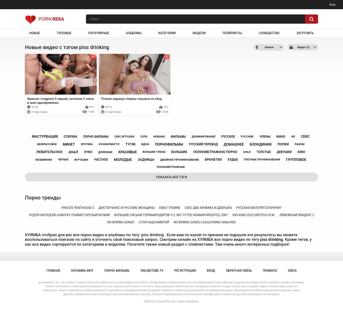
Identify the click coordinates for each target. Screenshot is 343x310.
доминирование (203, 136)
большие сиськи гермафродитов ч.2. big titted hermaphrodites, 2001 (171, 215)
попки (283, 144)
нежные (159, 136)
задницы (146, 160)
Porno (44, 19)
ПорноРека (164, 301)
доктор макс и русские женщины (126, 208)
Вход (332, 4)
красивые (127, 152)
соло (143, 136)
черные (63, 159)
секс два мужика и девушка (208, 208)
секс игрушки (124, 136)
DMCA (292, 270)
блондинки (261, 144)
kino (301, 152)
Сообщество (269, 33)
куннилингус (109, 144)
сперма (70, 137)
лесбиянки (43, 159)
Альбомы (134, 33)
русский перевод (203, 144)
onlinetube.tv (151, 270)
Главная (53, 270)
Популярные (98, 33)
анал (73, 152)
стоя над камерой (154, 222)
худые (233, 159)
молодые (123, 160)
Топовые (64, 33)
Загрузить (305, 33)
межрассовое (47, 144)
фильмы (178, 137)
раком (299, 144)
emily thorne (169, 208)
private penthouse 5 (77, 208)
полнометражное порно (215, 152)
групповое (296, 160)
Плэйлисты (232, 33)
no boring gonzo (120, 222)
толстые (264, 152)
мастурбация (45, 136)
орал (247, 152)
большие (179, 152)
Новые (34, 33)
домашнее (234, 144)
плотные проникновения (262, 159)
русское (228, 136)
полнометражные (171, 167)
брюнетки (213, 159)
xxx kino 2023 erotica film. (253, 215)
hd (293, 136)
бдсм (145, 144)
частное (101, 159)
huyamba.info (82, 270)
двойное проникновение (179, 159)
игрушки (81, 159)
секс (305, 136)
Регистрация (185, 270)
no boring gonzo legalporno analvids (204, 222)
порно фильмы (95, 136)
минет (69, 144)
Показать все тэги (171, 177)
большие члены (154, 151)
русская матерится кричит (259, 208)
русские (247, 136)
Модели (199, 33)
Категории (167, 33)
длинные (105, 152)
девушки (284, 152)
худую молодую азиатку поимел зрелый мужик (69, 215)
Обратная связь (239, 270)
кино (280, 137)
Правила (270, 270)
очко (88, 152)
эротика (87, 144)
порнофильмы (169, 144)
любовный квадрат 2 (297, 215)
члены (264, 136)
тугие (131, 144)
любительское (49, 152)
